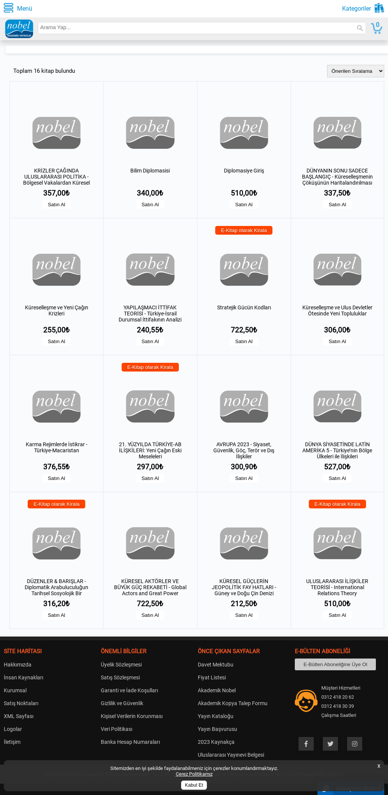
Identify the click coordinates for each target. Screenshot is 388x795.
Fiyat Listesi (212, 677)
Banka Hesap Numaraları (130, 742)
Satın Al (56, 204)
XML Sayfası (18, 716)
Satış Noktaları (21, 703)
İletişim (12, 742)
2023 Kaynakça (216, 742)
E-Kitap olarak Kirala (244, 230)
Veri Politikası (116, 729)
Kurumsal (15, 690)
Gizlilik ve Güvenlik (122, 703)
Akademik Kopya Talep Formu (233, 703)
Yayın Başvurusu (217, 729)
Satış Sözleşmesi (120, 677)
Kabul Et (194, 785)
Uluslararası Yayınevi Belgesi (231, 755)
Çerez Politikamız (194, 774)
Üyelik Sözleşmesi (121, 665)
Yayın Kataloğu (215, 716)
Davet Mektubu (215, 665)
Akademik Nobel (217, 690)
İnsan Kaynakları (23, 677)
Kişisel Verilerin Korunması (132, 716)
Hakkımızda (17, 665)
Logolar (13, 729)
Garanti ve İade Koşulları (129, 690)
